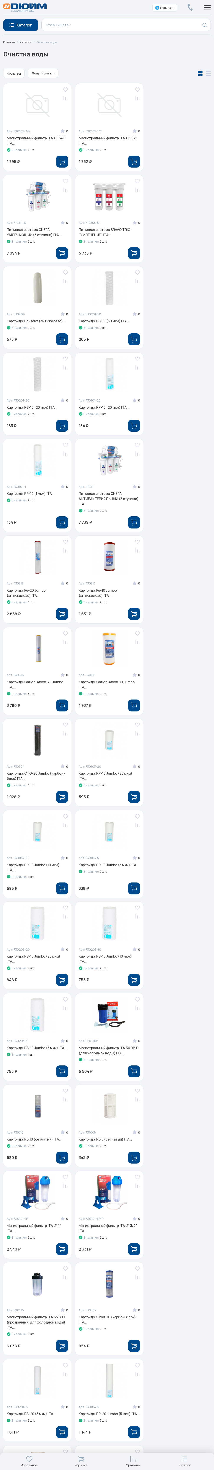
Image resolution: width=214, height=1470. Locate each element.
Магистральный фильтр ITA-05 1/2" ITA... (106, 141)
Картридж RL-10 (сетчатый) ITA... (104, 780)
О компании (101, 1276)
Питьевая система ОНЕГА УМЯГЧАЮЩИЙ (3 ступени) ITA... (175, 141)
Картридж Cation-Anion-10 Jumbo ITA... (105, 508)
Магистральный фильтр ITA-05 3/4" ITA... (36, 141)
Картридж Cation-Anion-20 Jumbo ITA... (35, 508)
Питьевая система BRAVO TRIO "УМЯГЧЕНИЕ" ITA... (33, 232)
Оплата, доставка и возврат (168, 1311)
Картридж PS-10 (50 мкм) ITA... (173, 229)
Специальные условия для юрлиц (174, 1319)
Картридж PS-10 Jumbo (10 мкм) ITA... (103, 691)
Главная (9, 42)
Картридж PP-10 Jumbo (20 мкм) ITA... (33, 600)
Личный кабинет (159, 1328)
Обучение (100, 1311)
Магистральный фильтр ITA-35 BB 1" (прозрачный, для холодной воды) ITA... (176, 877)
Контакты (100, 1328)
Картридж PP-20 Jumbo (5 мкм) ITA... (174, 972)
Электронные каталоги (165, 1302)
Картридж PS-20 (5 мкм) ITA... (101, 969)
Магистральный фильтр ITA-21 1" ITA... (34, 875)
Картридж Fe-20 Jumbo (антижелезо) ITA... (96, 411)
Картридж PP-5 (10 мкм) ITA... (31, 1061)
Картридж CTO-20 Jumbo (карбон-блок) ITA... (177, 508)
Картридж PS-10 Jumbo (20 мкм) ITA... (33, 691)
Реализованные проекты (113, 1302)
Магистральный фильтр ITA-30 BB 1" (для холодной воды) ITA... (35, 783)
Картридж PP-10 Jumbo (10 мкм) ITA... (103, 600)
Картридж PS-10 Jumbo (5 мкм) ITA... (173, 691)
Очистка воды (47, 42)
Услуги (151, 1284)
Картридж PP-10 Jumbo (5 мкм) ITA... (173, 600)
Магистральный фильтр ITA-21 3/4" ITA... (106, 875)
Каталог (26, 42)
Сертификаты (103, 1284)
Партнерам (101, 1319)
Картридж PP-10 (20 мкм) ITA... (102, 321)
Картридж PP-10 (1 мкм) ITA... (171, 321)
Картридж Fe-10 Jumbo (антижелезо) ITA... (167, 411)
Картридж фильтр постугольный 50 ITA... (104, 1064)
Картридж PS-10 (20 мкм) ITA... (32, 321)
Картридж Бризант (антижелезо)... (106, 229)
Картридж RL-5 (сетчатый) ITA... (174, 780)
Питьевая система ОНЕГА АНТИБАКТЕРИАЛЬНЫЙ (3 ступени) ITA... (29, 413)
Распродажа (155, 1293)
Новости (99, 1293)
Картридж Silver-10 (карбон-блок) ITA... (35, 972)
